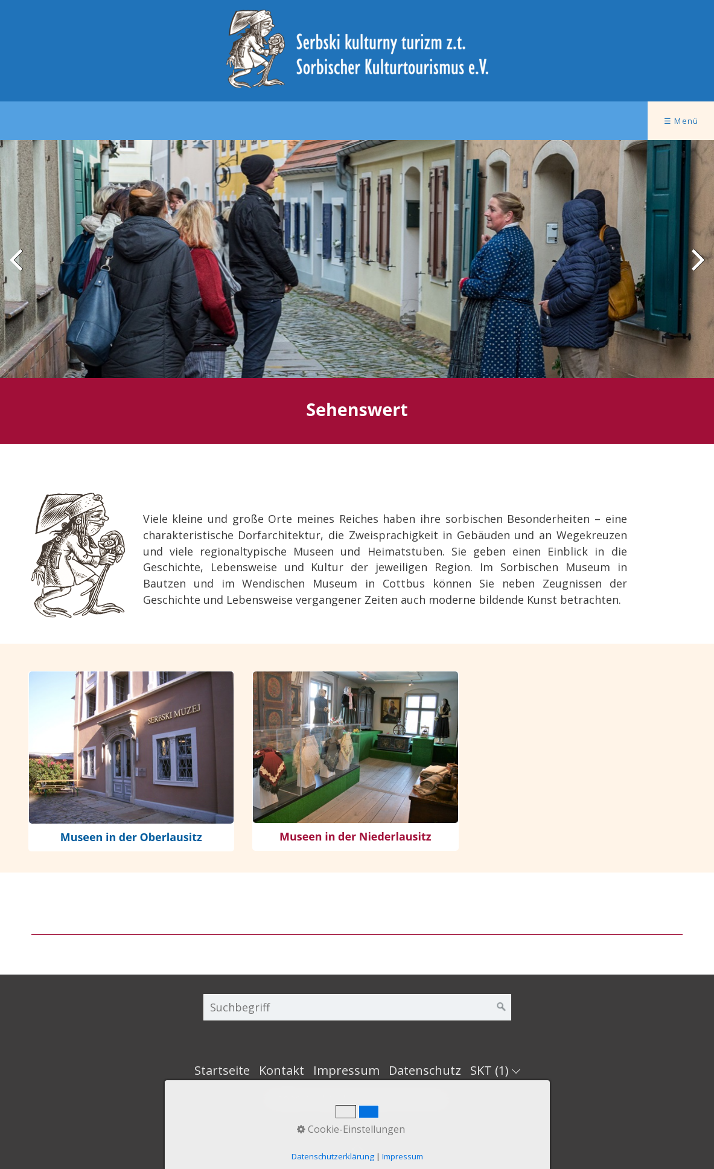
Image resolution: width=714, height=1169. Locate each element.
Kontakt (281, 1070)
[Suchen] (501, 1007)
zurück (18, 268)
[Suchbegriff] (357, 1007)
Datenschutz (425, 1070)
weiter (696, 268)
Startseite (222, 1070)
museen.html (131, 761)
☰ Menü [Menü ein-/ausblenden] (681, 120)
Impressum (346, 1070)
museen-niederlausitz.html (355, 760)
